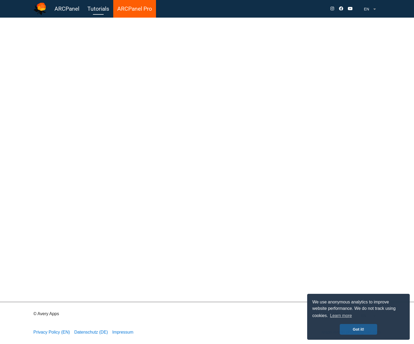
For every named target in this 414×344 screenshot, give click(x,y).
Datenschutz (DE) (91, 332)
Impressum (122, 332)
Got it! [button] (358, 329)
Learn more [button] (341, 315)
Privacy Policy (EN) (51, 332)
